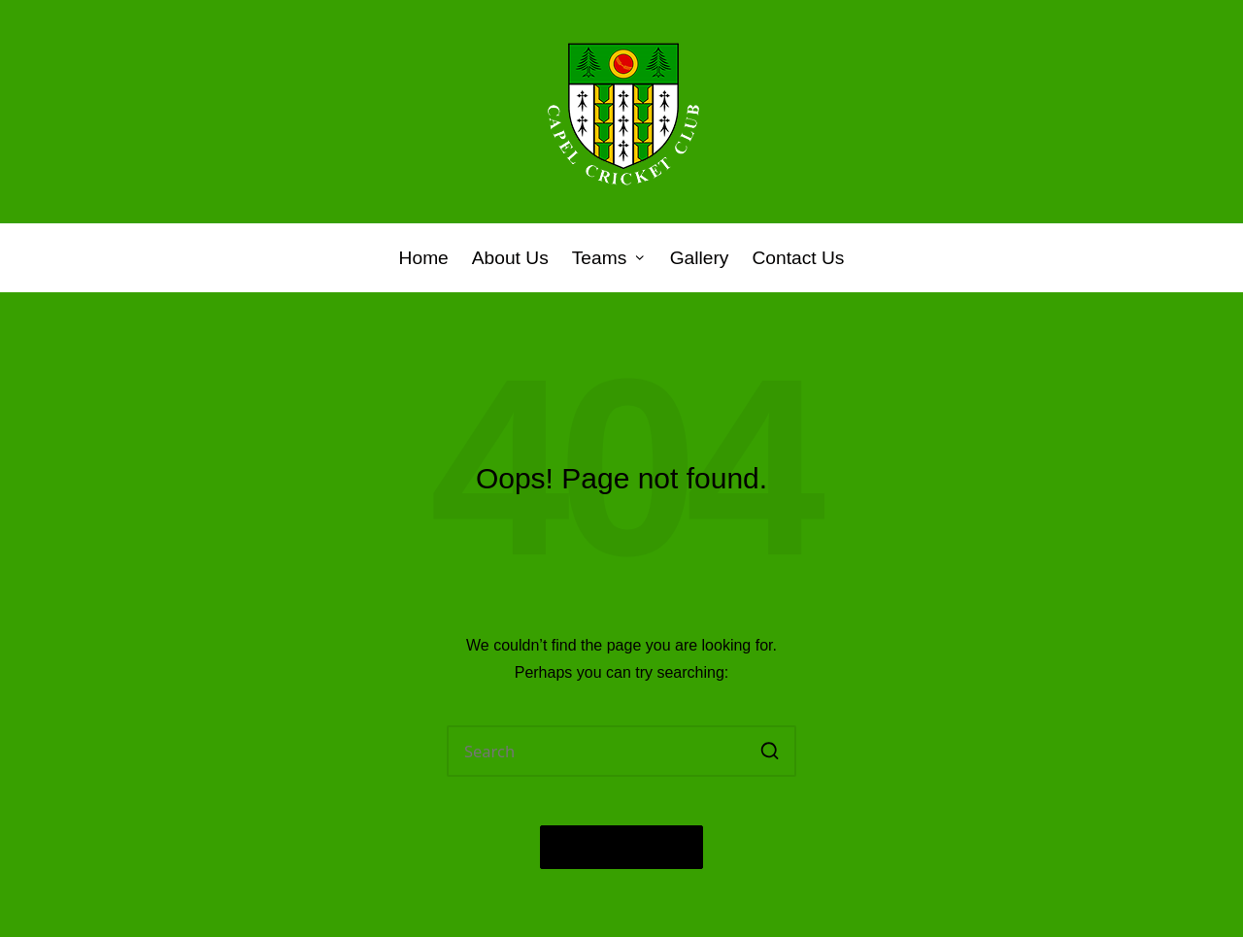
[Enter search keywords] (621, 751)
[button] (769, 751)
